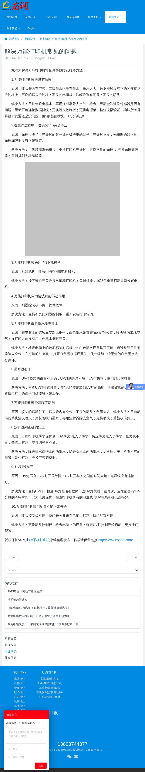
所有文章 (11, 638)
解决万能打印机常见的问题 (71, 38)
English (31, 28)
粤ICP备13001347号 (109, 751)
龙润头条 (11, 645)
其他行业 (19, 705)
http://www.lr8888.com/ (115, 540)
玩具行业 (19, 701)
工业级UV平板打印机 (54, 683)
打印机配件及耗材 (54, 696)
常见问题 (125, 678)
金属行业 (19, 687)
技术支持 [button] (94, 17)
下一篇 (133, 557)
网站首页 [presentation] (12, 17)
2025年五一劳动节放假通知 (25, 591)
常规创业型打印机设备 (55, 692)
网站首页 (12, 38)
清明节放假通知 (17, 599)
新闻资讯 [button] (115, 17)
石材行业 (19, 683)
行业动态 (45, 38)
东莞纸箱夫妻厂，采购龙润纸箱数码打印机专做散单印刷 (43, 624)
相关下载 (125, 687)
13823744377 (72, 720)
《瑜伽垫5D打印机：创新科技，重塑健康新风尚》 (39, 607)
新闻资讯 (30, 38)
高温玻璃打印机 (55, 678)
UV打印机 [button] (53, 17)
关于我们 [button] (13, 28)
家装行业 (19, 678)
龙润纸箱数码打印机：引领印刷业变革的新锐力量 (39, 616)
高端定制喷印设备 (54, 687)
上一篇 (11, 557)
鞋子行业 (19, 692)
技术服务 (125, 683)
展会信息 (11, 657)
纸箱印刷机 (73, 17)
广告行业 (19, 696)
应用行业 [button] (31, 17)
